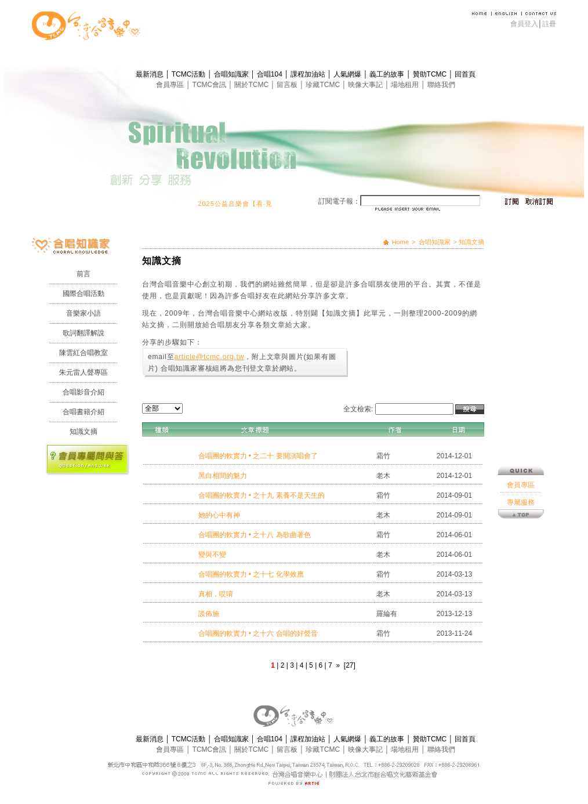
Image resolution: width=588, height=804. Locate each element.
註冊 (549, 24)
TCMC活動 (190, 74)
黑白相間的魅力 (222, 476)
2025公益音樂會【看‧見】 (244, 203)
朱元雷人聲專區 (83, 372)
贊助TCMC (431, 74)
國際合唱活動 (83, 293)
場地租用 (405, 85)
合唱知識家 (232, 74)
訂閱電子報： (339, 201)
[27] (349, 665)
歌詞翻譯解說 (83, 333)
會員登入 (524, 24)
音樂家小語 (83, 313)
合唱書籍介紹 (83, 412)
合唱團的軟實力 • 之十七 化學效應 (251, 574)
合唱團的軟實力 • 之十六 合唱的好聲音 (258, 633)
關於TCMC (252, 85)
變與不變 (212, 555)
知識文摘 (83, 432)
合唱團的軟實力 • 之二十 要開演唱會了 (258, 456)
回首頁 (465, 74)
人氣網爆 (348, 74)
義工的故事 (387, 74)
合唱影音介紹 (83, 392)
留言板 (288, 85)
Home (400, 241)
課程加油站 (309, 74)
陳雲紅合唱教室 (83, 353)
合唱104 (270, 74)
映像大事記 (366, 85)
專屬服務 (521, 444)
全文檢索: (358, 409)
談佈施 (208, 614)
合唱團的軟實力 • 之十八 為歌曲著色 (254, 535)
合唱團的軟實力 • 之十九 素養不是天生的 (261, 495)
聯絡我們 (441, 85)
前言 (83, 274)
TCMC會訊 (210, 85)
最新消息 (150, 74)
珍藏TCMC (324, 85)
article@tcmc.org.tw (209, 357)
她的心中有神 (219, 515)
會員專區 (171, 85)
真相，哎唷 (215, 594)
